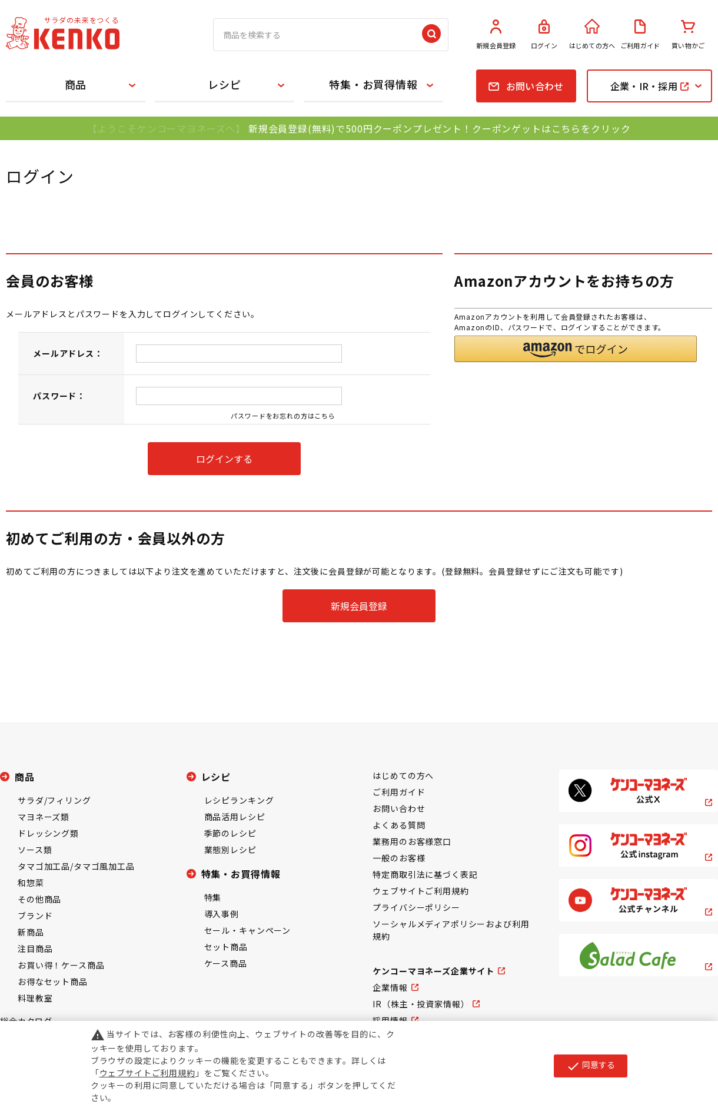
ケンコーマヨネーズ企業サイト (433, 971)
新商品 (31, 932)
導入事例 (221, 914)
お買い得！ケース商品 (61, 965)
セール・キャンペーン (247, 930)
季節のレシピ (230, 833)
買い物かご (688, 34)
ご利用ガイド (640, 34)
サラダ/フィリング (54, 800)
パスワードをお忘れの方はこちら (283, 415)
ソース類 (35, 849)
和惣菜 (31, 882)
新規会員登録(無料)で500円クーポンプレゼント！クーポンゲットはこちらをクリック (439, 128)
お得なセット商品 (53, 981)
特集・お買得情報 (373, 84)
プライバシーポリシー (416, 907)
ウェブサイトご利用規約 (420, 891)
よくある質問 (399, 825)
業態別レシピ (230, 849)
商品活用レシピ (234, 817)
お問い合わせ (399, 808)
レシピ (224, 84)
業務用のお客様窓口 (412, 841)
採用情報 (390, 1020)
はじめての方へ (592, 34)
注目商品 (35, 948)
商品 (76, 84)
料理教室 (35, 998)
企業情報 (390, 987)
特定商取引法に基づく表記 (425, 874)
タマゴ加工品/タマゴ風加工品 (76, 866)
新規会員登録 (496, 34)
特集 (213, 897)
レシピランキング (239, 800)
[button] (575, 349)
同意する (590, 1066)
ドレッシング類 (48, 833)
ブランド (35, 915)
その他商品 (39, 899)
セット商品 (226, 947)
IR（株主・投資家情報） (421, 1004)
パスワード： (59, 396)
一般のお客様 (399, 858)
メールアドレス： (68, 353)
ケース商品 (225, 963)
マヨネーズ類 (43, 817)
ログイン (544, 34)
